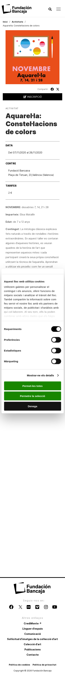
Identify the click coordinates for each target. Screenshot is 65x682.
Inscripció (32, 96)
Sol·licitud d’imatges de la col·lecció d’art (32, 639)
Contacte (33, 654)
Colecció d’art (32, 644)
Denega (32, 406)
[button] (50, 9)
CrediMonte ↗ (32, 623)
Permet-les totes (32, 385)
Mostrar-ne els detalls (40, 375)
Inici (5, 21)
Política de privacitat (44, 664)
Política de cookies (19, 664)
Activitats (17, 21)
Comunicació (32, 633)
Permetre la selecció (32, 396)
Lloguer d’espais (32, 628)
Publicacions (32, 649)
